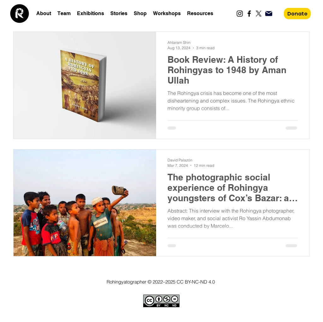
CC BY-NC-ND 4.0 (196, 282)
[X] (259, 13)
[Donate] (297, 13)
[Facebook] (249, 13)
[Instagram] (240, 13)
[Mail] (268, 13)
